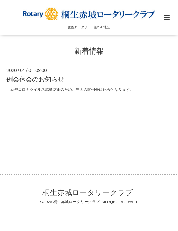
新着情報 (89, 51)
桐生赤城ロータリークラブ (87, 193)
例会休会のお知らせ (35, 79)
